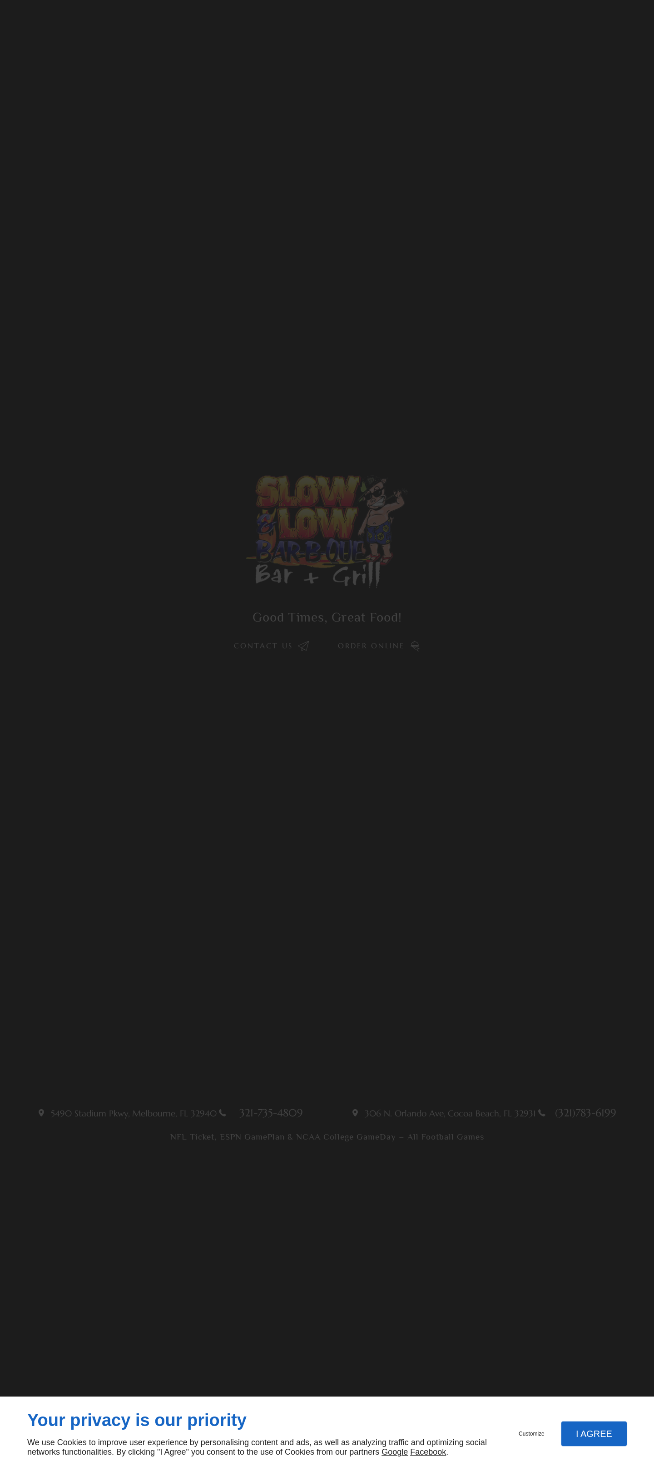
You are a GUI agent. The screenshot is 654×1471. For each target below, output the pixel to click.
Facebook (428, 1451)
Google (395, 1451)
